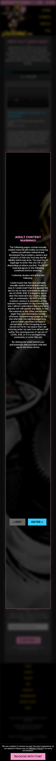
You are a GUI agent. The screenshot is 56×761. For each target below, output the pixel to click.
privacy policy (36, 748)
